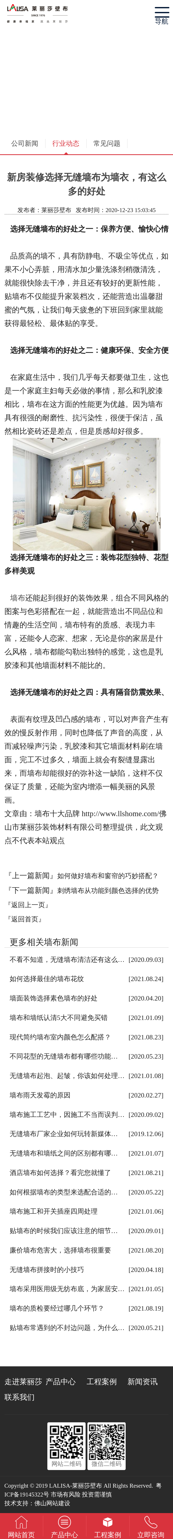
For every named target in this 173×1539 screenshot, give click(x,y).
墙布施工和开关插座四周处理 (54, 1211)
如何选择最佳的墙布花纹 (47, 979)
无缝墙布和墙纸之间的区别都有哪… (64, 1153)
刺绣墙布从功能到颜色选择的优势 (108, 890)
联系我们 (19, 1397)
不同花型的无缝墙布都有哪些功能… (64, 1056)
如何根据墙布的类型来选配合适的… (64, 1192)
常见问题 (106, 143)
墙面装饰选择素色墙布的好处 (54, 998)
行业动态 (65, 143)
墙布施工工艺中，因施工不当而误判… (67, 1114)
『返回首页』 (24, 919)
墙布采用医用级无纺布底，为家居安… (67, 1289)
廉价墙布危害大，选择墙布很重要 (60, 1250)
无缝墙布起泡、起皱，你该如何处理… (67, 1076)
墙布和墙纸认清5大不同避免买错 (59, 1018)
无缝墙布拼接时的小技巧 (47, 1270)
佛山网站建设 (52, 1503)
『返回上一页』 (28, 905)
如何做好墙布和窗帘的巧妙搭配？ (108, 876)
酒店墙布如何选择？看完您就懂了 (60, 1173)
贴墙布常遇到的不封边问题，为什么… (67, 1328)
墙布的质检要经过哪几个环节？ (57, 1308)
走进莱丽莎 (23, 1381)
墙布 (17, 598)
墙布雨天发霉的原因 (40, 1095)
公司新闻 (24, 143)
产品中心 (61, 1381)
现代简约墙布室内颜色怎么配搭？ (60, 1037)
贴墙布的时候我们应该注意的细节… (64, 1231)
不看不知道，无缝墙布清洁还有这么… (67, 959)
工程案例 (102, 1381)
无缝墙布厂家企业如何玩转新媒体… (64, 1134)
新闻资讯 (142, 1381)
